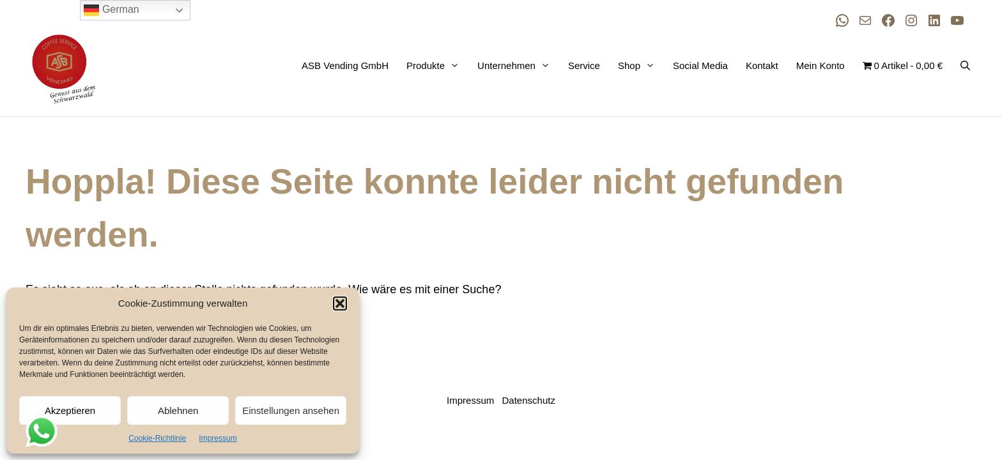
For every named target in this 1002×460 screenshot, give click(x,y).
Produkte (435, 66)
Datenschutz (528, 400)
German (111, 10)
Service (584, 65)
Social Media (700, 65)
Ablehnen (178, 410)
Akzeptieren (70, 410)
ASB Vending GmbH (345, 65)
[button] (340, 303)
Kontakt (762, 65)
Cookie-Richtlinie (157, 438)
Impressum (217, 438)
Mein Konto (820, 65)
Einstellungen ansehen (290, 410)
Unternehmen (516, 66)
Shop (639, 66)
